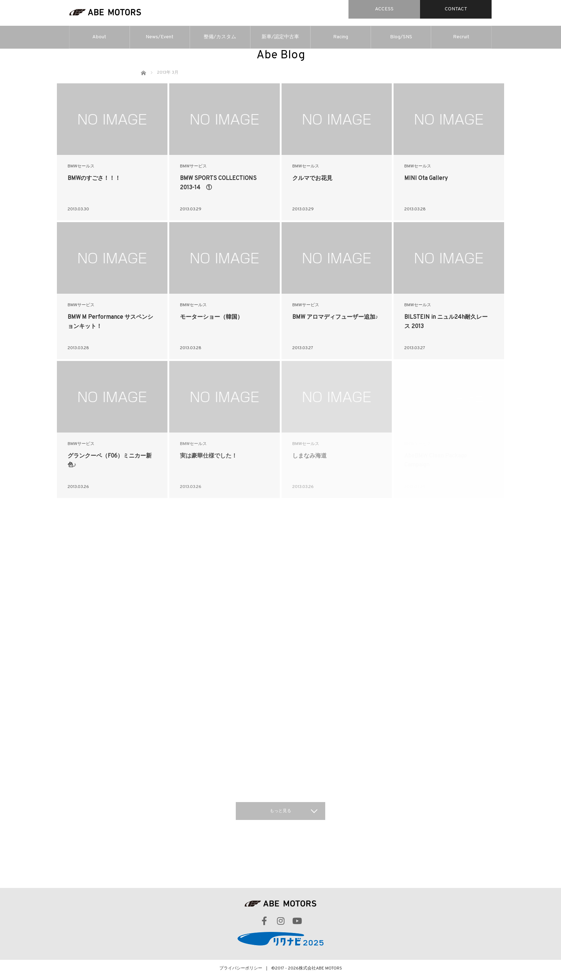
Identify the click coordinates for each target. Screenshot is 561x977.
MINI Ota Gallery (426, 178)
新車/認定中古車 (280, 37)
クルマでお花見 (312, 178)
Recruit (461, 37)
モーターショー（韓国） (211, 317)
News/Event (160, 37)
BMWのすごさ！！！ (94, 178)
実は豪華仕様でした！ (208, 456)
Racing (340, 37)
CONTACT (456, 9)
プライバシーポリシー (240, 968)
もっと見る (280, 811)
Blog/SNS (401, 37)
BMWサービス (193, 166)
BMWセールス (81, 166)
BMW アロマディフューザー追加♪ (335, 317)
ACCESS (384, 9)
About (99, 37)
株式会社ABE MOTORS (320, 968)
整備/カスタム (220, 37)
